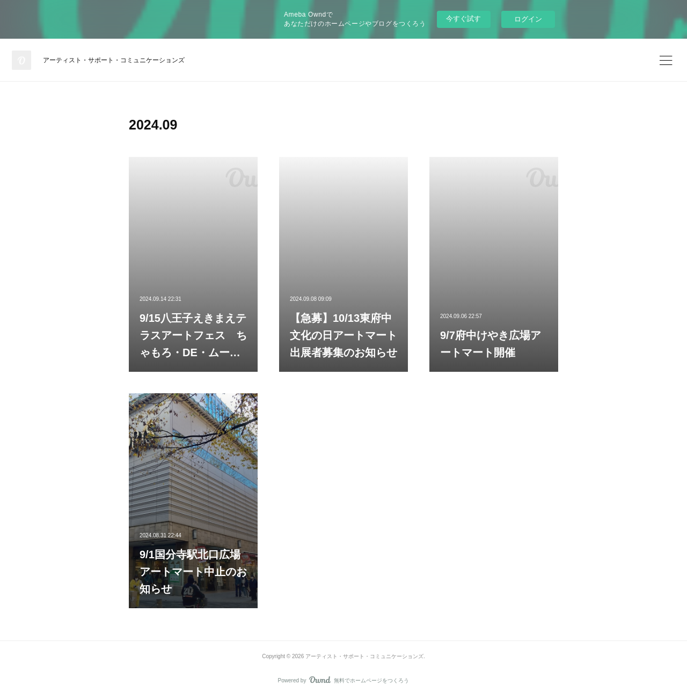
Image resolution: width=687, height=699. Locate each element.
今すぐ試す (463, 19)
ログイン (528, 19)
